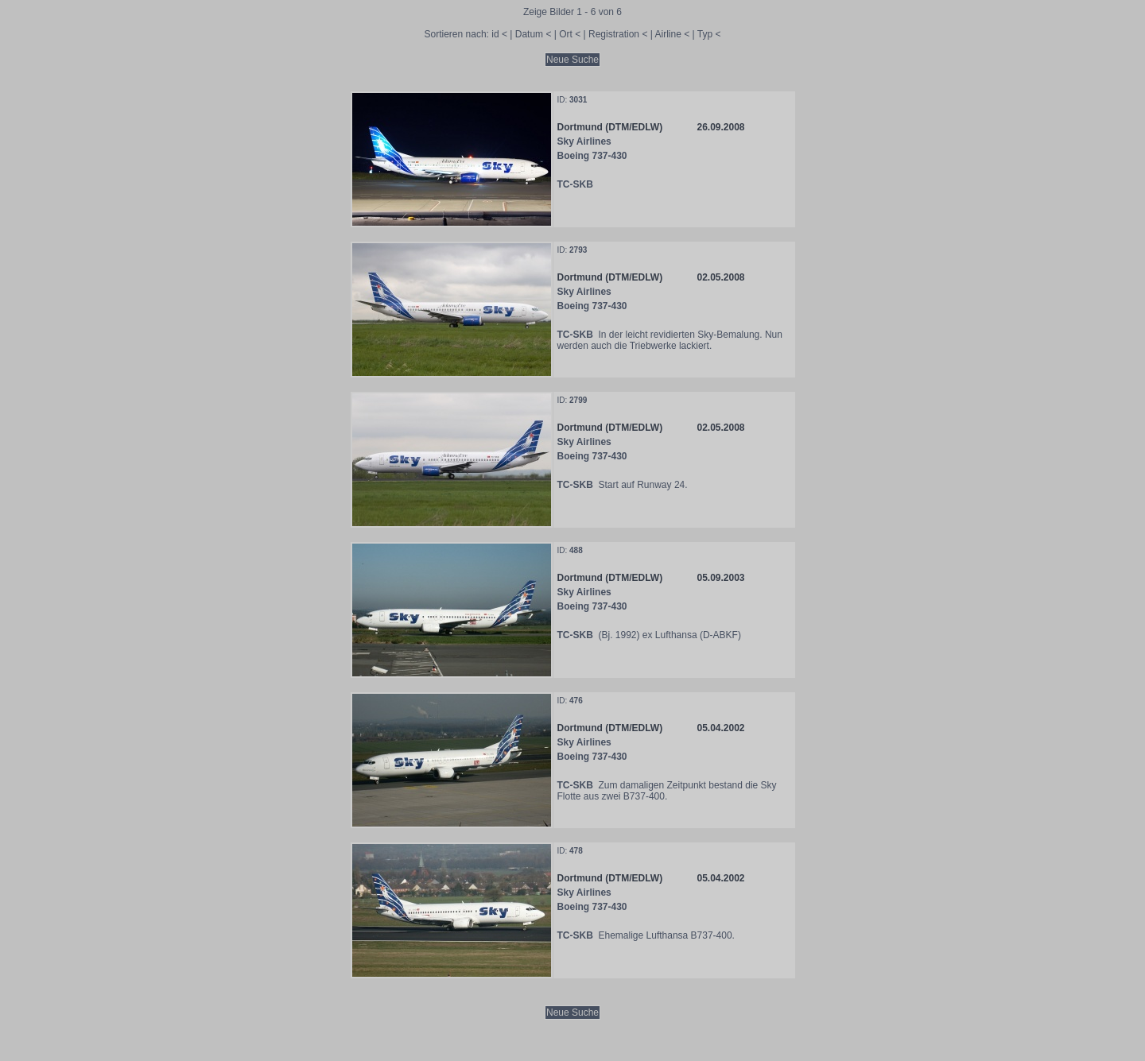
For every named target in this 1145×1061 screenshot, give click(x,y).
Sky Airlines (584, 141)
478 (576, 850)
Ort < (569, 34)
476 (576, 700)
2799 (578, 400)
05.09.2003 (720, 577)
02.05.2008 (720, 277)
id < (499, 34)
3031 (578, 99)
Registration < (617, 34)
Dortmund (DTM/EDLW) (610, 127)
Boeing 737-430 (592, 155)
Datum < (533, 34)
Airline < (672, 34)
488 (576, 550)
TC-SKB (575, 184)
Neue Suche (572, 59)
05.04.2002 (720, 728)
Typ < (709, 34)
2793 (578, 250)
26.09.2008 (720, 127)
